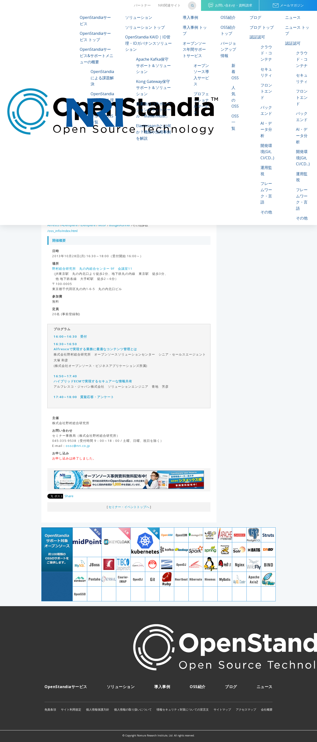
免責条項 (50, 709)
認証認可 (257, 37)
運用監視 (266, 170)
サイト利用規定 (71, 709)
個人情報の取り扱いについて (133, 709)
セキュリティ (266, 72)
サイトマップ (222, 709)
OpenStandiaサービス (95, 20)
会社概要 (267, 709)
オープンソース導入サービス (201, 75)
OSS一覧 (235, 122)
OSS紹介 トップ (228, 30)
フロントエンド (266, 91)
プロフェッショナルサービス (201, 103)
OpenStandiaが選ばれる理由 (102, 100)
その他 (266, 212)
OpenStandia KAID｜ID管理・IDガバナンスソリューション (148, 43)
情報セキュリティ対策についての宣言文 (183, 709)
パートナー (142, 5)
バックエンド (266, 110)
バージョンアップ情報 (228, 49)
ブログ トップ (262, 27)
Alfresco (53, 225)
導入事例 (190, 17)
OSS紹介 (228, 17)
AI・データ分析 (266, 129)
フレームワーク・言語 (266, 193)
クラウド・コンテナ (266, 53)
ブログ (255, 17)
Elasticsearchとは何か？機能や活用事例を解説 (153, 132)
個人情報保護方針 (97, 709)
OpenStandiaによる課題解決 (102, 78)
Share (69, 496)
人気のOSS (235, 97)
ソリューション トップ (145, 27)
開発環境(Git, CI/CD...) (267, 151)
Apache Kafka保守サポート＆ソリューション (153, 65)
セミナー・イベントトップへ (128, 507)
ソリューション (138, 17)
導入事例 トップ (195, 30)
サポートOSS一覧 (102, 119)
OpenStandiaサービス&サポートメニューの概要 (96, 55)
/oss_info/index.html (62, 231)
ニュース (293, 17)
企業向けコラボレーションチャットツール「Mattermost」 (153, 110)
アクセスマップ (246, 709)
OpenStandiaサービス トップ (95, 36)
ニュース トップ (297, 30)
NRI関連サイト (169, 5)
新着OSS (235, 71)
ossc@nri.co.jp (78, 446)
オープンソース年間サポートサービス (194, 49)
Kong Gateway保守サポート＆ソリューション (153, 87)
